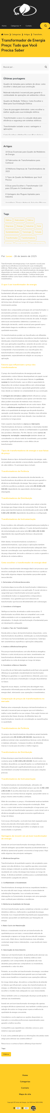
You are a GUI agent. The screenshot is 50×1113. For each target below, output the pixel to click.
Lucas (9, 256)
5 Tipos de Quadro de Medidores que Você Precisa (23, 178)
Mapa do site (25, 1094)
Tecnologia (26, 232)
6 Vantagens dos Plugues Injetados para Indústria (22, 195)
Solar (39, 226)
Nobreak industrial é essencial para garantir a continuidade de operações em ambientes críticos (24, 93)
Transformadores (28, 238)
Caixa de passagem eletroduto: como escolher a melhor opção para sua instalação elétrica (23, 110)
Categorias (15, 26)
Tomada (38, 232)
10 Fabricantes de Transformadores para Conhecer (22, 161)
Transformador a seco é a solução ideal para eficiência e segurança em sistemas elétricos (22, 119)
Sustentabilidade (12, 232)
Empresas (10, 226)
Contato (29, 26)
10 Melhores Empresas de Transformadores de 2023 (25, 170)
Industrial (30, 226)
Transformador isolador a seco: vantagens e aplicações (22, 127)
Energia (20, 226)
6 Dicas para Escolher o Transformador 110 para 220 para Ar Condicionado (23, 187)
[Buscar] (45, 26)
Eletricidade (19, 220)
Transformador (12, 238)
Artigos (7, 146)
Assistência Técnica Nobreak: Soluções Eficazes (25, 202)
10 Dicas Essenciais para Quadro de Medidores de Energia (25, 153)
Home (25, 1075)
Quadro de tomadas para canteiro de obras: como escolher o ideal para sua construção (24, 85)
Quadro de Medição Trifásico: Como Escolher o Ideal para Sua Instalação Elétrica (23, 102)
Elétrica (8, 220)
